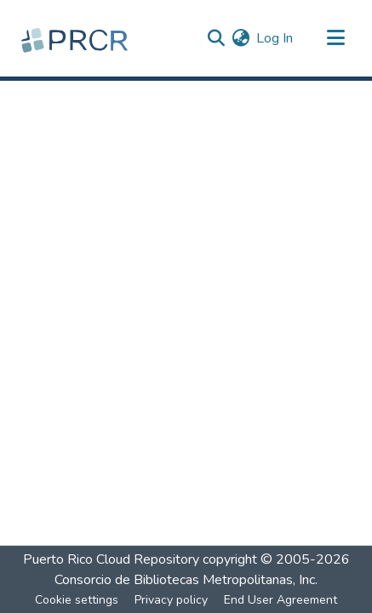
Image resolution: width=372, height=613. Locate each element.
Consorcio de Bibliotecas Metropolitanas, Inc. (186, 579)
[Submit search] (215, 38)
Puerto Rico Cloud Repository (111, 559)
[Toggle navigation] (335, 38)
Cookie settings (76, 600)
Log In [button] (275, 38)
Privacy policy (171, 600)
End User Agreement (280, 600)
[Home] (76, 38)
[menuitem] (240, 38)
